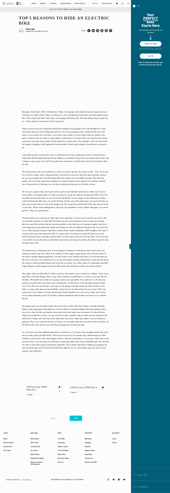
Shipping (88, 443)
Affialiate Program (37, 458)
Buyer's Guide (63, 446)
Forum (114, 443)
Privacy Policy (26, 480)
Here (80, 9)
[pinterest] (102, 30)
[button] (30, 394)
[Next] (128, 9)
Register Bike (90, 450)
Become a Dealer (91, 462)
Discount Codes (63, 458)
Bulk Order (61, 454)
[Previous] (3, 9)
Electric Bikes (8, 443)
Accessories (7, 446)
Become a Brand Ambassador (36, 463)
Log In (114, 439)
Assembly (88, 454)
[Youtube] (124, 479)
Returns (88, 446)
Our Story (34, 450)
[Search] (122, 3)
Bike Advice (35, 439)
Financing (61, 443)
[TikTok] (113, 479)
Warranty (88, 439)
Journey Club (35, 446)
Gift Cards (7, 450)
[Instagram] (108, 479)
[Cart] (117, 3)
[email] (110, 30)
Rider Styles (35, 454)
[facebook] (89, 30)
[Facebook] (119, 479)
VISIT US (95, 3)
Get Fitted (34, 443)
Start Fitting (150, 44)
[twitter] (93, 30)
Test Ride (61, 439)
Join (76, 418)
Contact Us (89, 458)
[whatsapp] (106, 30)
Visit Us (60, 462)
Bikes (5, 439)
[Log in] (128, 3)
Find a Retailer (63, 450)
